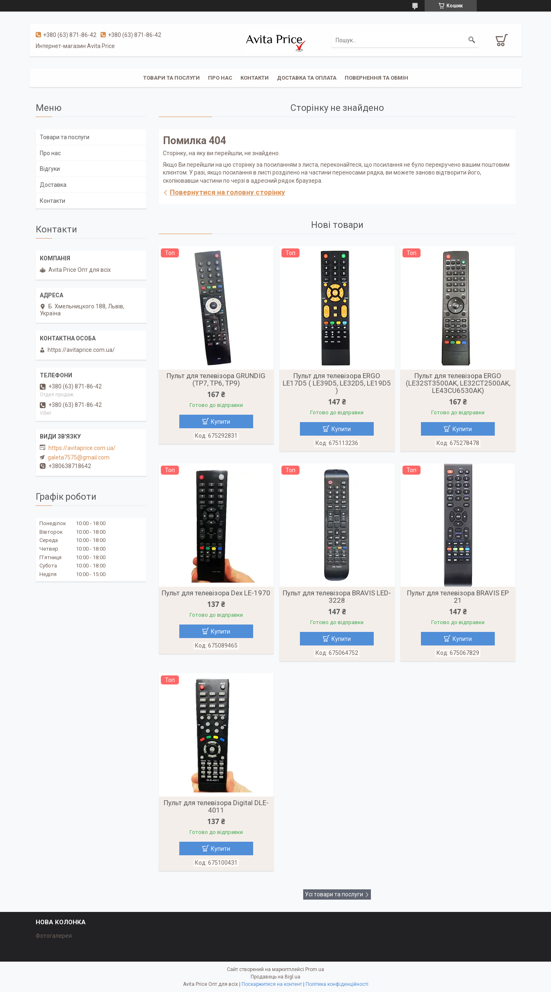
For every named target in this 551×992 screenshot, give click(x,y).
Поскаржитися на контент (272, 984)
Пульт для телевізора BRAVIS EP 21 (458, 596)
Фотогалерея (54, 935)
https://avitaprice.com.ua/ (82, 448)
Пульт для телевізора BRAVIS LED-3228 (337, 596)
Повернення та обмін (376, 78)
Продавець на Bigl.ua (275, 977)
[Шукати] (471, 40)
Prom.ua (314, 969)
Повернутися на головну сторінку (227, 192)
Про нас (220, 78)
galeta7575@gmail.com (79, 457)
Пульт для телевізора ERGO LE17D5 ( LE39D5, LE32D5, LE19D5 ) (337, 383)
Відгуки (50, 168)
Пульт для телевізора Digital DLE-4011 (216, 806)
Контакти (254, 78)
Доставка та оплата (306, 78)
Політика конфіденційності (337, 984)
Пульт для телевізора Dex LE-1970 (216, 593)
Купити (220, 421)
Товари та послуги (171, 78)
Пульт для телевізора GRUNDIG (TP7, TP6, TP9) (216, 379)
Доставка (53, 184)
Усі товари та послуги (334, 894)
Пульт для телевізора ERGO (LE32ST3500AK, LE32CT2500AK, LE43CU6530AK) (458, 383)
